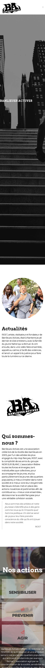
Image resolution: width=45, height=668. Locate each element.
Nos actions (22, 570)
